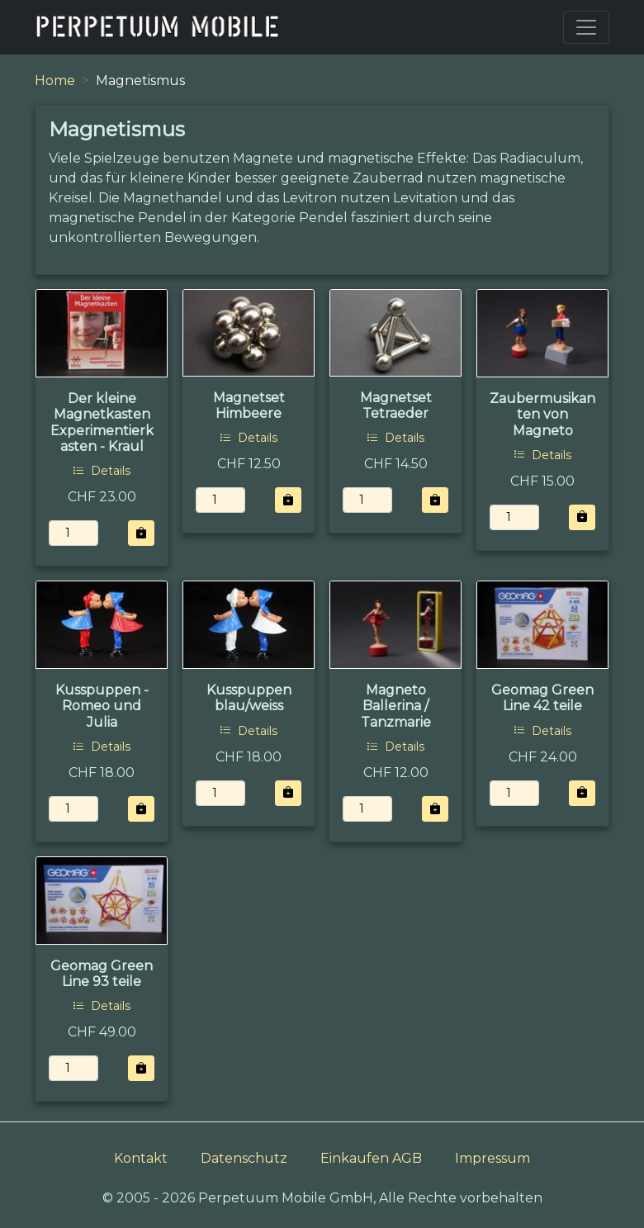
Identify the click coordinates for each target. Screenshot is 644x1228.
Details (101, 470)
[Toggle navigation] (586, 27)
